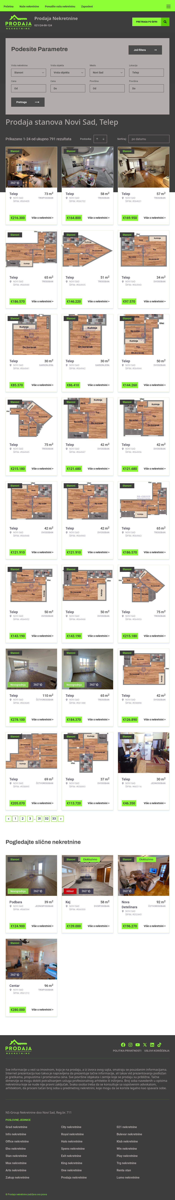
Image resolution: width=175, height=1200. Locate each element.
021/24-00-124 (43, 25)
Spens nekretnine (73, 1147)
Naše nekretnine (29, 6)
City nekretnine (71, 1125)
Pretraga (27, 100)
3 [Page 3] (30, 817)
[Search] (165, 22)
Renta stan (124, 1168)
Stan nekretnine (16, 1154)
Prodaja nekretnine (74, 1176)
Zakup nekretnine (17, 1176)
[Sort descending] (103, 137)
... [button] (34, 817)
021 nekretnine (127, 1125)
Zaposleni (87, 6)
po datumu (139, 137)
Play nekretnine (127, 1154)
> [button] (61, 817)
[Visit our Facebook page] (123, 1043)
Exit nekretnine (71, 1154)
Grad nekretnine (16, 1125)
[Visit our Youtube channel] (137, 1043)
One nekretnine (71, 1168)
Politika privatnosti (127, 1049)
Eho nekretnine (16, 1147)
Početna (9, 6)
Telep (135, 70)
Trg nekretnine (126, 1161)
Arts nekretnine (16, 1168)
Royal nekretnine (72, 1132)
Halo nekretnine (71, 1140)
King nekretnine (71, 1161)
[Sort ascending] (97, 137)
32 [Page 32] (46, 817)
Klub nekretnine (127, 1140)
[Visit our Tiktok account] (159, 1043)
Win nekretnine (127, 1147)
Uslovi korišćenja (156, 1049)
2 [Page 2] (23, 817)
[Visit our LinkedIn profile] (152, 1043)
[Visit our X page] (145, 1043)
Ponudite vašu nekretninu (60, 6)
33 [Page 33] (54, 817)
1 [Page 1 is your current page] (15, 817)
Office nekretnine (17, 1140)
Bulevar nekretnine (129, 1132)
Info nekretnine (16, 1132)
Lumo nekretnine (128, 1176)
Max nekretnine (16, 1161)
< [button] (9, 817)
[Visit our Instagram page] (130, 1043)
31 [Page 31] (39, 817)
